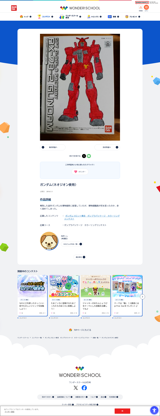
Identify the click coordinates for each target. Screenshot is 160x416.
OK (122, 411)
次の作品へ (107, 147)
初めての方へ (47, 397)
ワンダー (79, 172)
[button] (142, 296)
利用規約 (112, 397)
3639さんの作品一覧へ (71, 244)
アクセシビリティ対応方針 (86, 404)
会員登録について (63, 397)
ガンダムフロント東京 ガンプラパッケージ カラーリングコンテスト (67, 337)
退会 (102, 397)
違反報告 (79, 257)
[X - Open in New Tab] (84, 156)
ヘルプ (92, 397)
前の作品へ (53, 147)
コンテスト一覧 (37, 337)
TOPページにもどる (82, 330)
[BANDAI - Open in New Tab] (14, 8)
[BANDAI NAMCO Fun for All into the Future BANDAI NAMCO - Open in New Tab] (146, 2)
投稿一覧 (95, 337)
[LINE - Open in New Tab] (89, 156)
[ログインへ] (146, 7)
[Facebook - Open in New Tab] (84, 387)
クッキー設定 (67, 404)
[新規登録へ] (140, 7)
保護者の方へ (80, 397)
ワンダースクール (23, 337)
